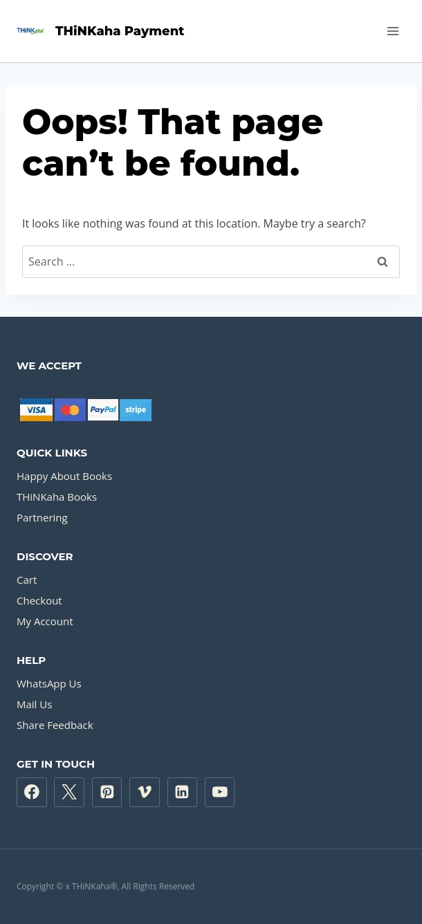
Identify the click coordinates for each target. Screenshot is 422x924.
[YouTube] (220, 792)
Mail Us (34, 704)
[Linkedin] (182, 792)
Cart (27, 579)
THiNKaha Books (57, 496)
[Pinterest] (107, 792)
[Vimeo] (144, 792)
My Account (45, 621)
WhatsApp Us (49, 683)
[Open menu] (392, 30)
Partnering (42, 517)
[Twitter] (69, 792)
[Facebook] (32, 792)
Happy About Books (64, 476)
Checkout (39, 600)
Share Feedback (55, 725)
